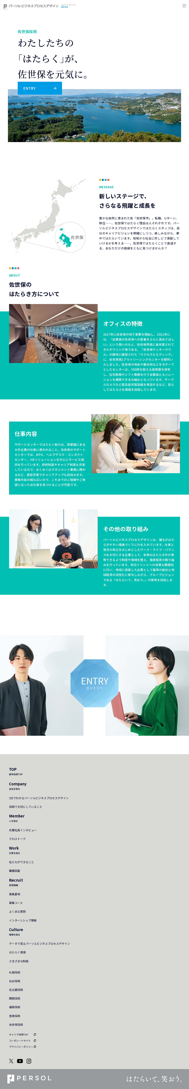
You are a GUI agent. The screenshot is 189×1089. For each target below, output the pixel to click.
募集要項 (14, 894)
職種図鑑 (14, 871)
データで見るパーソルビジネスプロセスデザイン (39, 943)
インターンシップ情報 (23, 920)
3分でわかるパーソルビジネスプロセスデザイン (39, 798)
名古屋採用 (16, 990)
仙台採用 (14, 981)
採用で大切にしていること (25, 807)
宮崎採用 (14, 1016)
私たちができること (21, 862)
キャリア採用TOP (18, 1034)
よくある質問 (17, 911)
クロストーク (17, 839)
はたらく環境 (17, 952)
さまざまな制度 (18, 961)
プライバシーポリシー (21, 1046)
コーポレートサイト (20, 1040)
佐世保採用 (16, 1024)
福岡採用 (14, 1007)
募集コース (16, 903)
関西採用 (14, 998)
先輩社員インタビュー (23, 830)
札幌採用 (14, 972)
